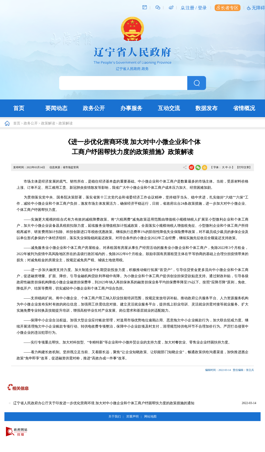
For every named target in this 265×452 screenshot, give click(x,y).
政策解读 (48, 123)
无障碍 (258, 7)
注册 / (192, 7)
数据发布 (206, 108)
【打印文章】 (244, 167)
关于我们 (114, 416)
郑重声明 (132, 416)
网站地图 (150, 416)
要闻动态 (56, 108)
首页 (18, 108)
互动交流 (169, 108)
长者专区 (227, 7)
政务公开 (94, 108)
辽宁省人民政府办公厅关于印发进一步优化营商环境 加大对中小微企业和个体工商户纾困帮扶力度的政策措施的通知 (103, 403)
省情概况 (244, 108)
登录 (202, 7)
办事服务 (131, 108)
